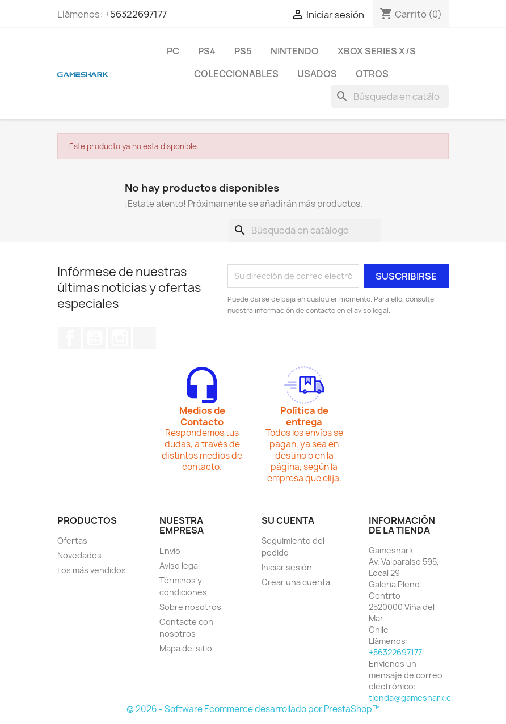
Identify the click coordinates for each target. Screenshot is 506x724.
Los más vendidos (91, 570)
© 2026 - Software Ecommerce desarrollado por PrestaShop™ (253, 709)
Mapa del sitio (185, 648)
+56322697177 (135, 14)
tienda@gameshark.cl (411, 697)
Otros (372, 73)
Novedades (79, 555)
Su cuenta (288, 520)
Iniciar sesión (287, 567)
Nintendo (295, 51)
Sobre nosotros (190, 607)
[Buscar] (390, 96)
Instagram (119, 338)
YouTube (94, 338)
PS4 (207, 51)
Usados (317, 73)
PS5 (243, 51)
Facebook (69, 338)
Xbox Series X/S (377, 51)
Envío (169, 550)
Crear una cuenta (296, 582)
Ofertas (72, 540)
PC (173, 51)
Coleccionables (236, 73)
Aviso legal (179, 565)
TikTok (144, 338)
